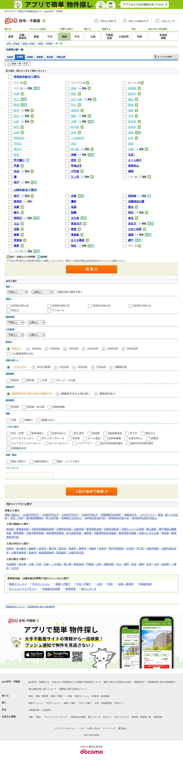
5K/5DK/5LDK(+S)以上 (144, 518)
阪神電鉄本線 (93, 529)
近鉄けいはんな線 (149, 533)
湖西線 (87, 533)
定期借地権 (58, 406)
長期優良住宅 (18, 448)
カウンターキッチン (22, 438)
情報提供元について (15, 606)
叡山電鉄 (151, 529)
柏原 (16, 82)
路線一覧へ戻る (17, 63)
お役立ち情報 (9, 716)
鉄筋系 (15, 380)
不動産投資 (145, 584)
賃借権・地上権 (35, 406)
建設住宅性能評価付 (142, 443)
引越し (38, 717)
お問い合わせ (93, 728)
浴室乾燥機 (114, 438)
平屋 (13, 420)
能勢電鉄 (19, 533)
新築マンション (18, 584)
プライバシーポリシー (65, 728)
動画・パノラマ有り (68, 461)
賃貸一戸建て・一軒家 (61, 696)
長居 (133, 564)
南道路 (96, 433)
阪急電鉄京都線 (127, 533)
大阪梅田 (11, 564)
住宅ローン (119, 703)
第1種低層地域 (34, 518)
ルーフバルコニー (59, 443)
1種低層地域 (115, 433)
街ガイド (107, 717)
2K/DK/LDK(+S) (60, 305)
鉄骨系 (30, 380)
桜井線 (10, 529)
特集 (31, 717)
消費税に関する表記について (73, 689)
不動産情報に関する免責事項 (41, 606)
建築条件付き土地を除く (76, 393)
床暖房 (154, 438)
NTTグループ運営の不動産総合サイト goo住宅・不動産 (34, 11)
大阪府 (10, 57)
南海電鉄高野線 (55, 533)
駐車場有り (38, 433)
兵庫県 (20, 57)
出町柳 (165, 564)
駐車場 (95, 696)
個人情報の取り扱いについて (42, 689)
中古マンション (41, 584)
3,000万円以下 (51, 514)
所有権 (15, 406)
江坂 (38, 564)
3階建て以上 (48, 420)
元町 (130, 176)
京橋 (46, 564)
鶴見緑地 (79, 564)
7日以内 (101, 366)
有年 (130, 245)
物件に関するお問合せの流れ (118, 682)
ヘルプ (81, 728)
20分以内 (132, 348)
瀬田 (141, 564)
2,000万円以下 (31, 514)
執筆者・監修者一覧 (141, 717)
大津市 (130, 548)
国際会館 (109, 564)
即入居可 (79, 433)
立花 (148, 564)
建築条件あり (108, 393)
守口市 (140, 548)
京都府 (30, 57)
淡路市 (10, 548)
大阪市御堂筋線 (35, 533)
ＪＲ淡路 (56, 564)
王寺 (156, 564)
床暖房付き (130, 514)
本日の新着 (43, 366)
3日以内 (82, 366)
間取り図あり (12, 514)
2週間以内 (121, 366)
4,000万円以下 (70, 514)
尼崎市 (92, 548)
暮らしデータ (88, 588)
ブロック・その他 (65, 380)
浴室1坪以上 (136, 438)
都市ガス (150, 433)
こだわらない (20, 366)
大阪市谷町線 (111, 529)
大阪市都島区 (18, 552)
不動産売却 (34, 710)
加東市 (72, 548)
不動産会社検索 (51, 588)
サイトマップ (109, 728)
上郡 (16, 251)
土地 (99, 584)
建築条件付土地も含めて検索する (32, 393)
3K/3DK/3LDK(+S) (95, 518)
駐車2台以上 (59, 433)
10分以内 (92, 348)
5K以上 (15, 310)
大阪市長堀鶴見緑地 (42, 529)
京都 (31, 564)
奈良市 (42, 548)
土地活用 (46, 710)
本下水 (133, 433)
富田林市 (61, 552)
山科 (98, 564)
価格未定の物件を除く (70, 291)
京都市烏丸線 (63, 529)
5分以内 (55, 348)
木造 (44, 380)
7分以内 (73, 348)
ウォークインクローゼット (26, 443)
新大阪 (22, 564)
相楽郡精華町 (46, 552)
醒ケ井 (132, 82)
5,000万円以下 (89, 514)
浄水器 (76, 438)
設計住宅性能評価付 (111, 443)
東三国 (67, 564)
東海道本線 (22, 529)
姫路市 (32, 548)
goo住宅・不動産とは (39, 682)
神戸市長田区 (116, 548)
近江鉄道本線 (73, 533)
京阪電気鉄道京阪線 (105, 533)
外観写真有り (41, 461)
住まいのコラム (121, 717)
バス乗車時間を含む (22, 353)
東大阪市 (21, 548)
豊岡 (126, 564)
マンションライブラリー (23, 588)
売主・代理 (17, 433)
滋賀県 (40, 57)
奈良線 (165, 533)
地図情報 (158, 717)
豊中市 (52, 548)
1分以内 (36, 348)
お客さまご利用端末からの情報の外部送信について (76, 682)
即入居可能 (52, 518)
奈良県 (50, 57)
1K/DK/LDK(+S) (20, 305)
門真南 (90, 564)
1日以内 (64, 366)
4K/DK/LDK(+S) (142, 305)
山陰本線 (79, 529)
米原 (16, 88)
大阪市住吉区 (76, 552)
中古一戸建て (83, 584)
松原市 (102, 548)
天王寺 (15, 568)
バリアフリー (84, 443)
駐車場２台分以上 (71, 518)
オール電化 (94, 438)
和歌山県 (61, 57)
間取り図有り (18, 461)
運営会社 (122, 728)
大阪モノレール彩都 (132, 529)
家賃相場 (71, 588)
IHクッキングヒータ (53, 438)
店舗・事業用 (125, 584)
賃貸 (110, 584)
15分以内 (112, 348)
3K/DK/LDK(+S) (101, 305)
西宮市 (62, 548)
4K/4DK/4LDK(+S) (118, 518)
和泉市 (32, 552)
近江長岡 (76, 82)
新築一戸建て (63, 584)
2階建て (28, 420)
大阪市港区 (152, 548)
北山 (118, 564)
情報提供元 (139, 682)
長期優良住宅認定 (111, 514)
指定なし (17, 348)
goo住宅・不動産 (11, 681)
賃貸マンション (82, 696)
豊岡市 (82, 548)
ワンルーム (58, 310)
